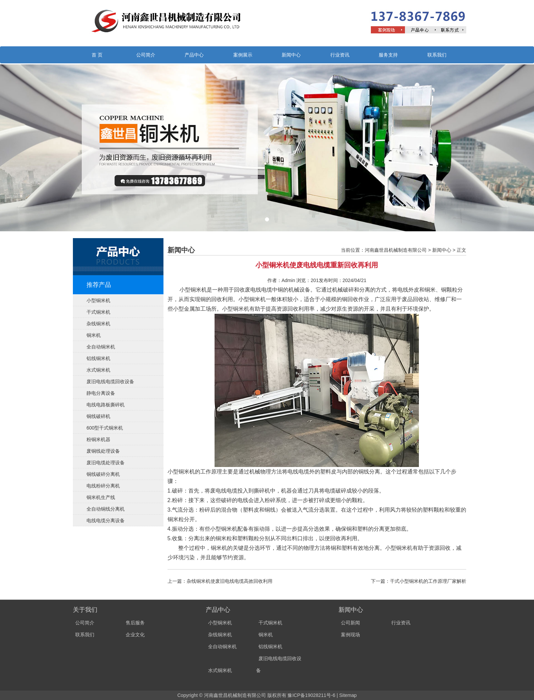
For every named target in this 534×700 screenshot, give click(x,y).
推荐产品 (99, 284)
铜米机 (94, 335)
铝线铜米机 (98, 358)
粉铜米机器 (98, 439)
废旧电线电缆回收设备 (110, 381)
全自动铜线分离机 (106, 509)
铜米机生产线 (101, 497)
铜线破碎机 (98, 416)
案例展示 (242, 55)
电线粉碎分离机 (103, 485)
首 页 (97, 55)
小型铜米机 (98, 300)
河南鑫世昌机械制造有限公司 (396, 250)
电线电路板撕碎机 (106, 404)
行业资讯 (339, 55)
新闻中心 (291, 55)
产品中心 (194, 55)
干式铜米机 (98, 312)
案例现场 (350, 634)
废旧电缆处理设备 (106, 462)
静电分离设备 (101, 393)
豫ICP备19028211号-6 (311, 695)
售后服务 (135, 622)
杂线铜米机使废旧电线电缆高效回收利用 (229, 581)
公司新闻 (350, 622)
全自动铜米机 (101, 346)
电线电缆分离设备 (106, 520)
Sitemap (348, 695)
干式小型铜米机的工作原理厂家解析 (428, 581)
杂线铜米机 (98, 323)
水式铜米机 (98, 370)
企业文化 (135, 634)
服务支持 (388, 55)
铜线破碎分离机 (103, 474)
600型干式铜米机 (105, 428)
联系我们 (436, 55)
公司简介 (145, 55)
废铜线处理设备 (103, 451)
